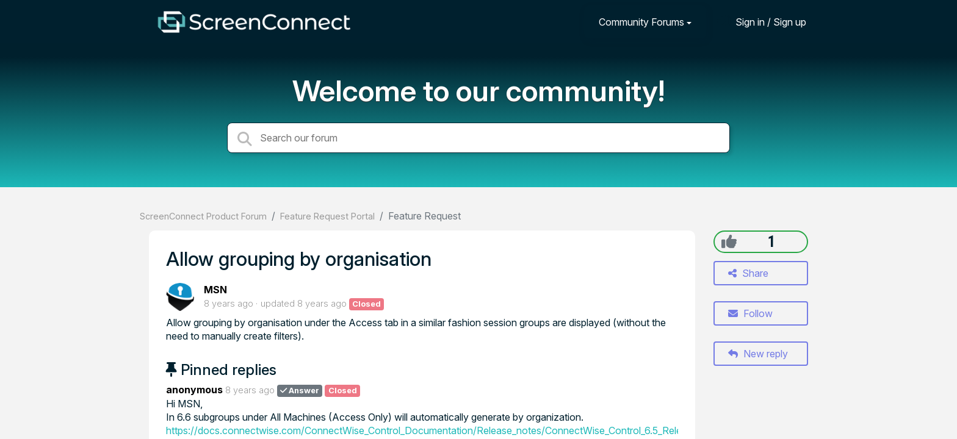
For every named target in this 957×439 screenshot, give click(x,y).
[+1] (729, 241)
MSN (215, 290)
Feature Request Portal (327, 216)
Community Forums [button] (641, 22)
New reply (758, 354)
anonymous (194, 390)
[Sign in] (761, 21)
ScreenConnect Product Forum (203, 216)
